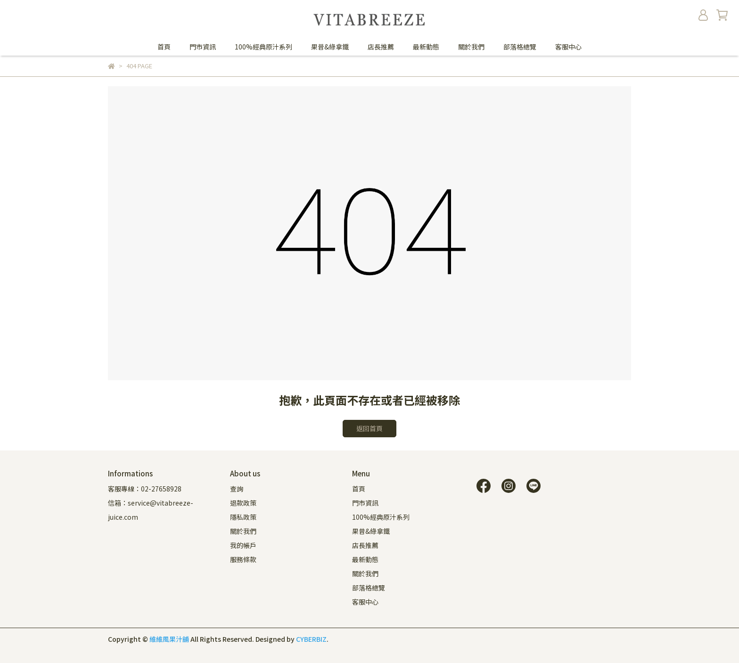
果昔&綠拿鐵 (330, 46)
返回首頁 (369, 428)
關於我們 (471, 46)
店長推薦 (381, 46)
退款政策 (243, 502)
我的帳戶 (243, 545)
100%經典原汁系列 (263, 46)
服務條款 (243, 559)
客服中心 (568, 46)
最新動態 (426, 46)
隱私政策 (243, 517)
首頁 (164, 46)
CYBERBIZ (311, 639)
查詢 (236, 488)
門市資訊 (202, 46)
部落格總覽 (519, 46)
